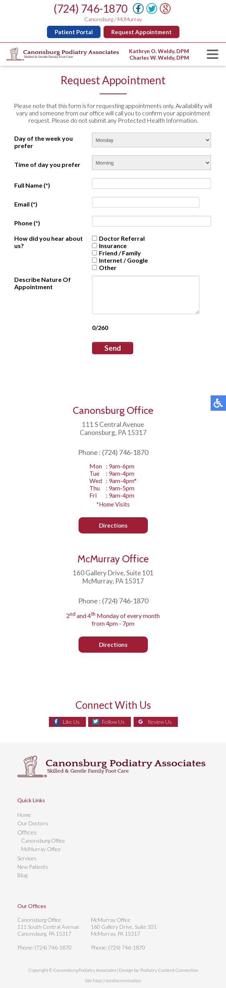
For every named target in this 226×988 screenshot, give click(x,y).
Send (111, 347)
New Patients (32, 866)
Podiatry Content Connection (169, 970)
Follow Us (113, 721)
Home (24, 814)
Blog (22, 875)
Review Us (159, 721)
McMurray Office (41, 849)
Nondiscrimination (122, 980)
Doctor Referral (117, 238)
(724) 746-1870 (90, 8)
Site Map (93, 980)
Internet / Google (119, 260)
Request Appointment (141, 31)
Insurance (108, 245)
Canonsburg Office (43, 840)
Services (27, 858)
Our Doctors (32, 823)
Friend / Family (115, 253)
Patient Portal (74, 31)
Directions (113, 525)
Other (103, 267)
